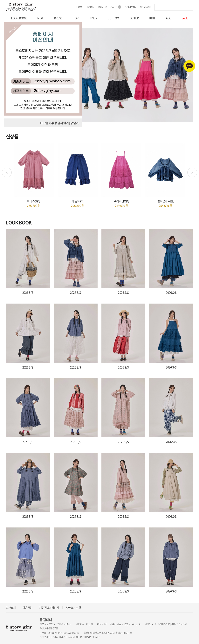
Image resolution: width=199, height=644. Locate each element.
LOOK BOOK (19, 18)
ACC (168, 18)
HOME (80, 7)
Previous (7, 173)
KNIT (152, 18)
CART (116, 7)
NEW (40, 18)
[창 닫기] (74, 123)
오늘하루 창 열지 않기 (56, 123)
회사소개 (11, 607)
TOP (75, 18)
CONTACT (145, 7)
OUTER (134, 18)
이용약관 (27, 607)
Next (187, 75)
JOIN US (102, 7)
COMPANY (130, 7)
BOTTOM (113, 18)
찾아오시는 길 (73, 607)
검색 (189, 7)
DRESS (58, 18)
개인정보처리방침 (49, 607)
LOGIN (90, 7)
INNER (93, 18)
